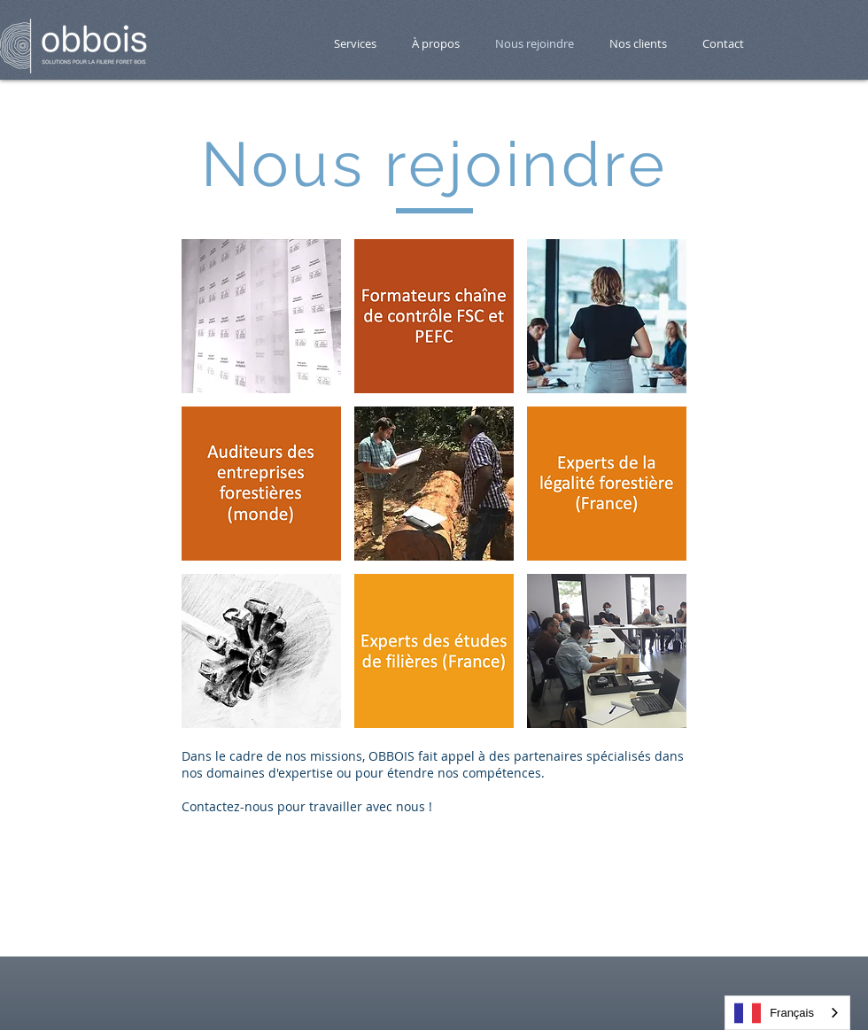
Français (774, 1013)
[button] (261, 316)
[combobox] (787, 1012)
